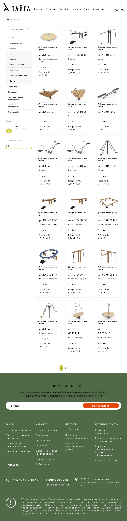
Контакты (98, 9)
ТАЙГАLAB (71, 430)
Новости (76, 9)
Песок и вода (13, 87)
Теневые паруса (45, 459)
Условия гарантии (106, 460)
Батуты (13, 81)
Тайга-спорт (43, 464)
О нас (87, 9)
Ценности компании (18, 430)
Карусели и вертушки (18, 76)
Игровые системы (15, 43)
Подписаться (101, 405)
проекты (71, 424)
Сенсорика (12, 92)
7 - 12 (24, 126)
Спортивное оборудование (14, 106)
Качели (13, 59)
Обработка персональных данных (74, 446)
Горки (12, 54)
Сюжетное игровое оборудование (15, 98)
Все (8, 131)
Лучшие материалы (18, 451)
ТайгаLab (63, 9)
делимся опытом (107, 424)
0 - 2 (9, 126)
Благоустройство (14, 112)
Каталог (39, 9)
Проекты (51, 9)
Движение (12, 48)
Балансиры (14, 70)
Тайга (8, 19)
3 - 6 (16, 126)
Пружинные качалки (18, 65)
